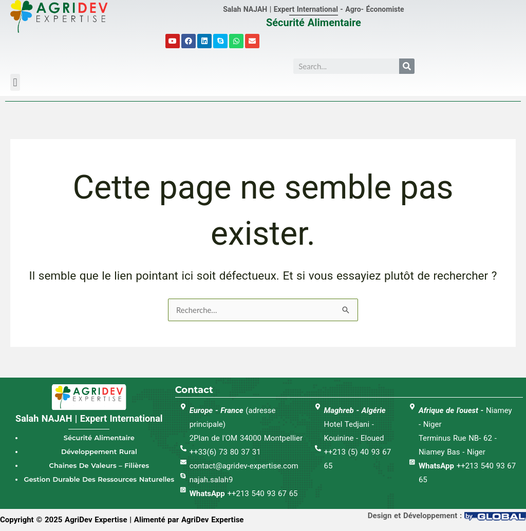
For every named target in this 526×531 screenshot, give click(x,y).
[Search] (407, 66)
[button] (15, 82)
